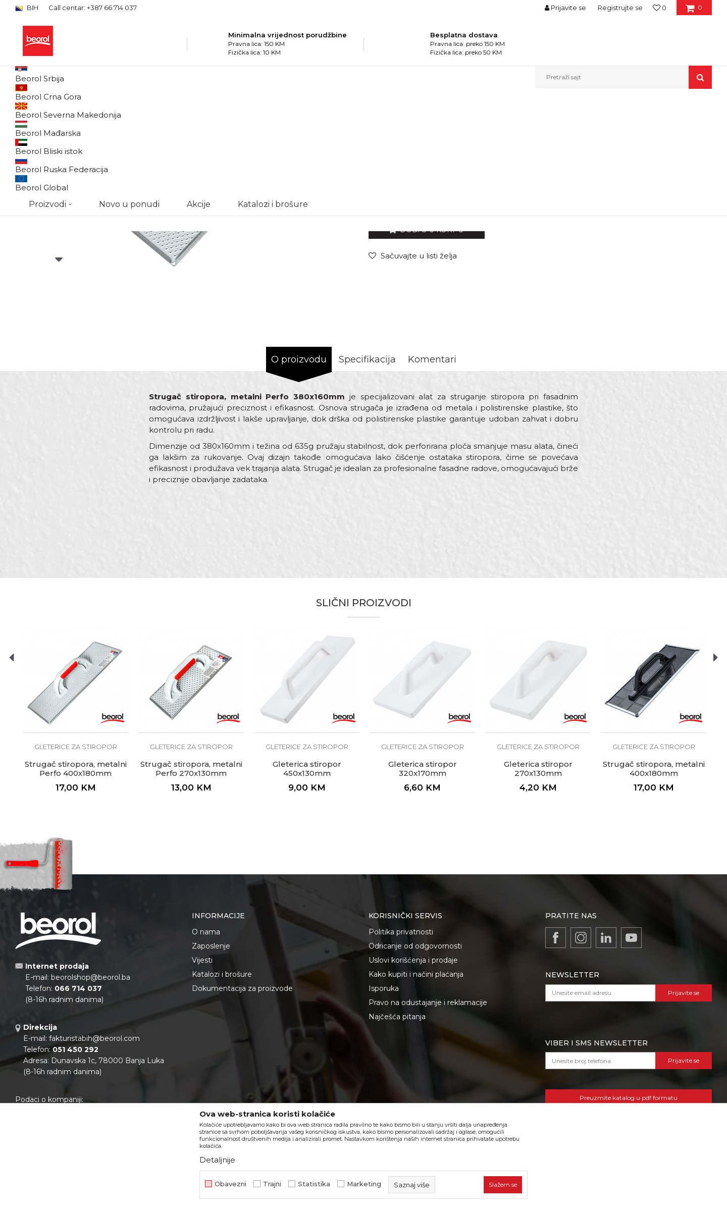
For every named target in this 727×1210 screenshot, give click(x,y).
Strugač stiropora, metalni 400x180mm (654, 873)
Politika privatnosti (401, 1035)
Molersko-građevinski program (181, 110)
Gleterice (246, 110)
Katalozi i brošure (222, 1078)
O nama (206, 1035)
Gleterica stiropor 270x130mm (538, 873)
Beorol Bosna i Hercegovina (54, 110)
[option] (58, 187)
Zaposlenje (211, 1050)
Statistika (314, 1184)
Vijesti (202, 1064)
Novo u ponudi (129, 77)
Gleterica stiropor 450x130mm (307, 873)
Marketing (364, 1184)
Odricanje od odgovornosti (415, 1050)
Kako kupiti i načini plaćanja (416, 1078)
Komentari (432, 463)
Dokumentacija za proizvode (242, 1092)
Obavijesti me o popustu (671, 297)
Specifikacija (367, 463)
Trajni (272, 1184)
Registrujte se (620, 8)
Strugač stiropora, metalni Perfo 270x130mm (191, 873)
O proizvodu (299, 463)
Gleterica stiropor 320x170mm (422, 873)
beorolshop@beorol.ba (90, 1081)
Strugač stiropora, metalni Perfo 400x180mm (76, 873)
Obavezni (230, 1184)
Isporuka (384, 1092)
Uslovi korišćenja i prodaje (413, 1064)
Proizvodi (115, 110)
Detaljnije (217, 1160)
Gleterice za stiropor (295, 110)
